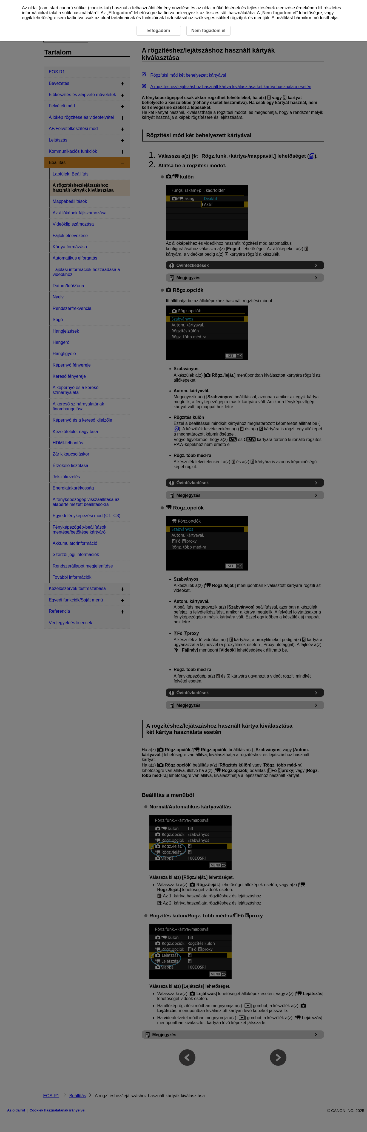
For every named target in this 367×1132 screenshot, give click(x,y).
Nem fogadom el (279, 12)
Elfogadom (120, 12)
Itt (320, 7)
